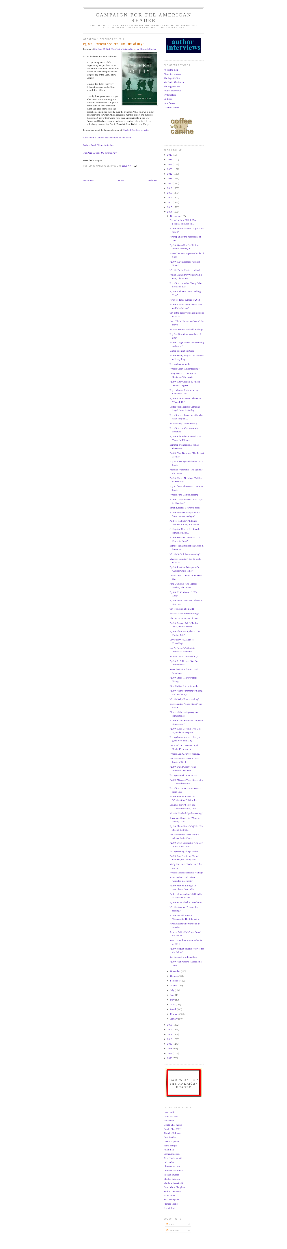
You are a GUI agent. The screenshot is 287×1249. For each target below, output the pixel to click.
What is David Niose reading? (183, 656)
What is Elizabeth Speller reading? (185, 813)
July (172, 990)
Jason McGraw (171, 1116)
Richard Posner (171, 1203)
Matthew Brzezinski (173, 1183)
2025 (170, 159)
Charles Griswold (172, 1179)
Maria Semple (170, 1145)
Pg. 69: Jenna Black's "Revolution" (186, 902)
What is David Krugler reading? (184, 270)
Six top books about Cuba (181, 350)
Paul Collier (169, 1195)
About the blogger (172, 74)
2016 (170, 202)
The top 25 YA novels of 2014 (183, 618)
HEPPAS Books (171, 107)
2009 (170, 1043)
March (173, 1009)
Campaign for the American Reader (144, 17)
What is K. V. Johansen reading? (184, 554)
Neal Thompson (171, 1199)
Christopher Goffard (173, 1170)
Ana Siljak (169, 1149)
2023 (170, 169)
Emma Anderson (172, 1153)
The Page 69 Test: (100, 152)
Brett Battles (170, 1137)
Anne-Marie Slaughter (174, 1187)
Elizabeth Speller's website (135, 130)
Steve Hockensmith (173, 1158)
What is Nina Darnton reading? (184, 494)
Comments (172, 1230)
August (174, 985)
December (175, 216)
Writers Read (170, 94)
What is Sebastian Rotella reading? (186, 872)
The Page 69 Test (172, 78)
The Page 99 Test (172, 86)
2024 (170, 164)
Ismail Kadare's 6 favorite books (184, 507)
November (175, 971)
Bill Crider (169, 1162)
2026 (170, 154)
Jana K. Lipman (171, 1141)
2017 (170, 197)
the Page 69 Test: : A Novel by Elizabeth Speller (125, 49)
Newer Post (88, 180)
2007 (170, 1053)
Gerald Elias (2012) (173, 1124)
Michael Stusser (171, 1174)
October (174, 976)
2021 (170, 178)
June (172, 995)
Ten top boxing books (179, 364)
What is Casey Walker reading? (184, 368)
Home (121, 180)
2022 (170, 173)
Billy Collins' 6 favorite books (183, 686)
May (172, 999)
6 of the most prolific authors (183, 957)
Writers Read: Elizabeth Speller (98, 145)
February (174, 1014)
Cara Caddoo (170, 1112)
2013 (170, 1024)
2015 (170, 207)
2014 (170, 211)
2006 (170, 1058)
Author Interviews (172, 90)
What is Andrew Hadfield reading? (186, 329)
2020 (170, 183)
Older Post (153, 180)
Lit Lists (168, 98)
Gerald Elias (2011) (173, 1129)
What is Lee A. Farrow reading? (184, 753)
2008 (170, 1048)
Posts (170, 1224)
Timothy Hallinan (172, 1133)
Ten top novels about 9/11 (181, 608)
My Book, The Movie (174, 82)
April (173, 1004)
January (174, 1018)
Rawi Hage (169, 1120)
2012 (170, 1029)
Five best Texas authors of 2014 (184, 299)
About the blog (171, 69)
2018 (170, 192)
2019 (170, 188)
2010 (170, 1039)
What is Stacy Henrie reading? (184, 613)
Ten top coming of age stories (183, 851)
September (175, 980)
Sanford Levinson (172, 1191)
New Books (169, 103)
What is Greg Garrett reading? (183, 423)
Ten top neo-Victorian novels (183, 775)
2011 (170, 1034)
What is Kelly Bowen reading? (184, 699)
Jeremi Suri (169, 1208)
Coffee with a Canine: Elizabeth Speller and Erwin (107, 137)
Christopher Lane (172, 1166)
